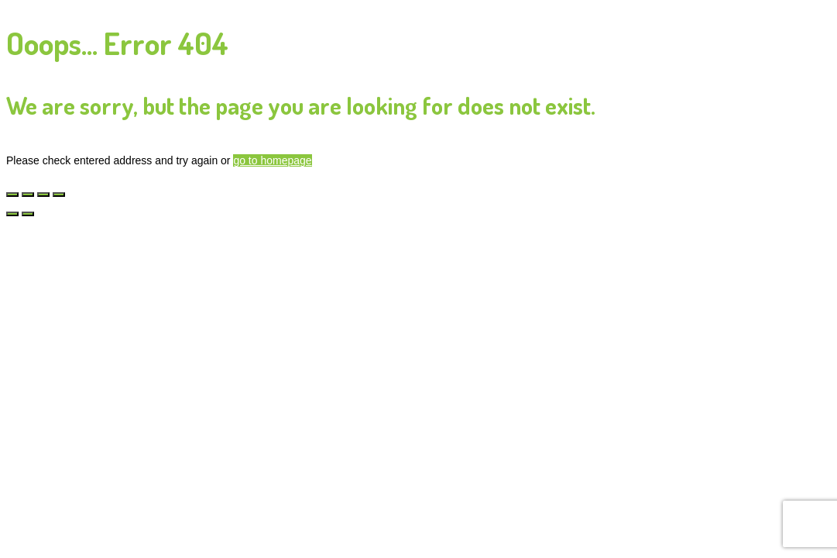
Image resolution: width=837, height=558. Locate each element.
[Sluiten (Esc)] (59, 194)
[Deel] (43, 194)
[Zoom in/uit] (12, 194)
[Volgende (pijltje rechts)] (28, 214)
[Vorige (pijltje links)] (12, 214)
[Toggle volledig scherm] (28, 194)
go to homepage (272, 160)
